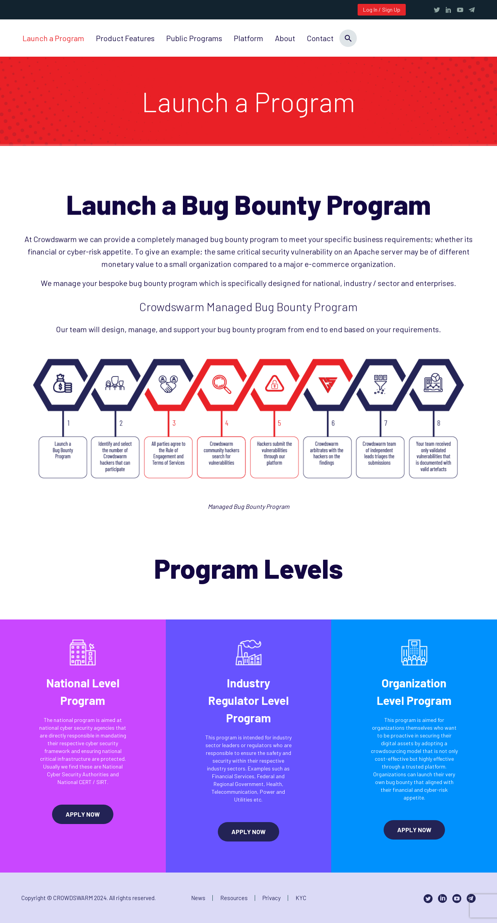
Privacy (271, 898)
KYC (300, 898)
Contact (320, 38)
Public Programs (194, 38)
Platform (248, 38)
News (198, 898)
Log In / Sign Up (381, 9)
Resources (234, 898)
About (285, 38)
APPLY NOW (83, 814)
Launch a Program (53, 38)
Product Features (125, 38)
